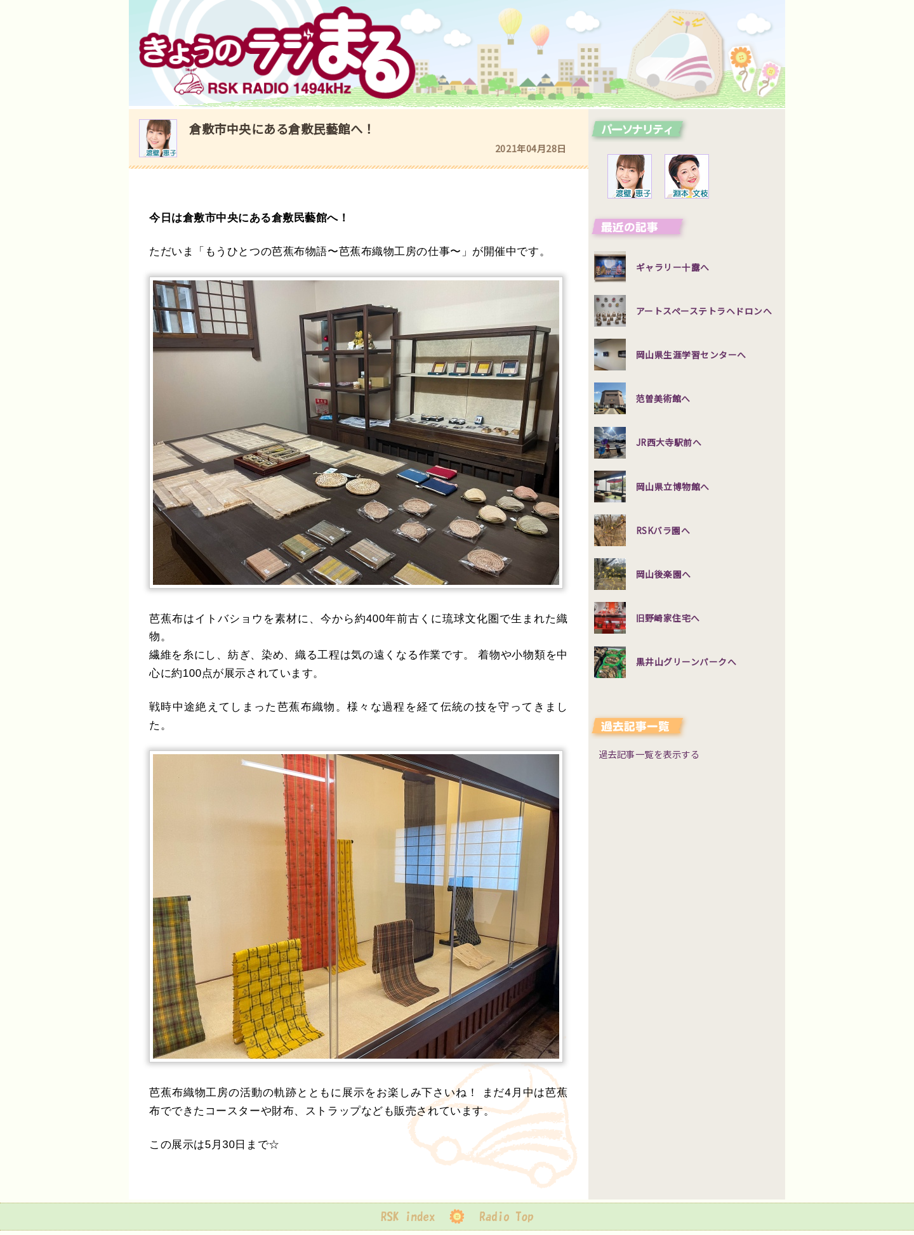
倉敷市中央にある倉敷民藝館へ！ (282, 129)
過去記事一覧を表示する (649, 754)
